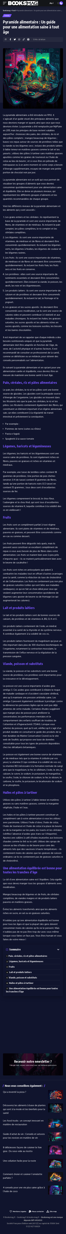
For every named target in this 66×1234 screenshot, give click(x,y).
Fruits (12, 966)
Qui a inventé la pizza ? (14, 1091)
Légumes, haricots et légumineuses (26, 961)
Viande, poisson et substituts (23, 977)
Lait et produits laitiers (20, 972)
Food (7, 16)
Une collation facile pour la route (19, 1160)
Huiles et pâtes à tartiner (21, 983)
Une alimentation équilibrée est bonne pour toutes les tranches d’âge (32, 990)
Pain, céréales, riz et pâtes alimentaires (28, 956)
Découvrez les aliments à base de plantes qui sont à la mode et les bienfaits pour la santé (24, 1109)
